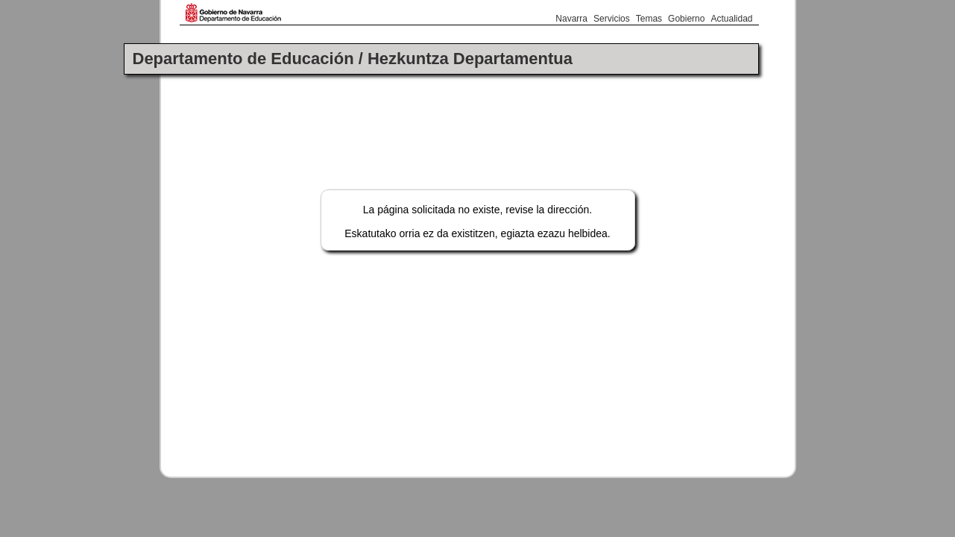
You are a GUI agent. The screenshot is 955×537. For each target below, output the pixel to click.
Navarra (571, 18)
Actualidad (731, 18)
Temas (649, 18)
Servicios (611, 18)
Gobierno (686, 18)
